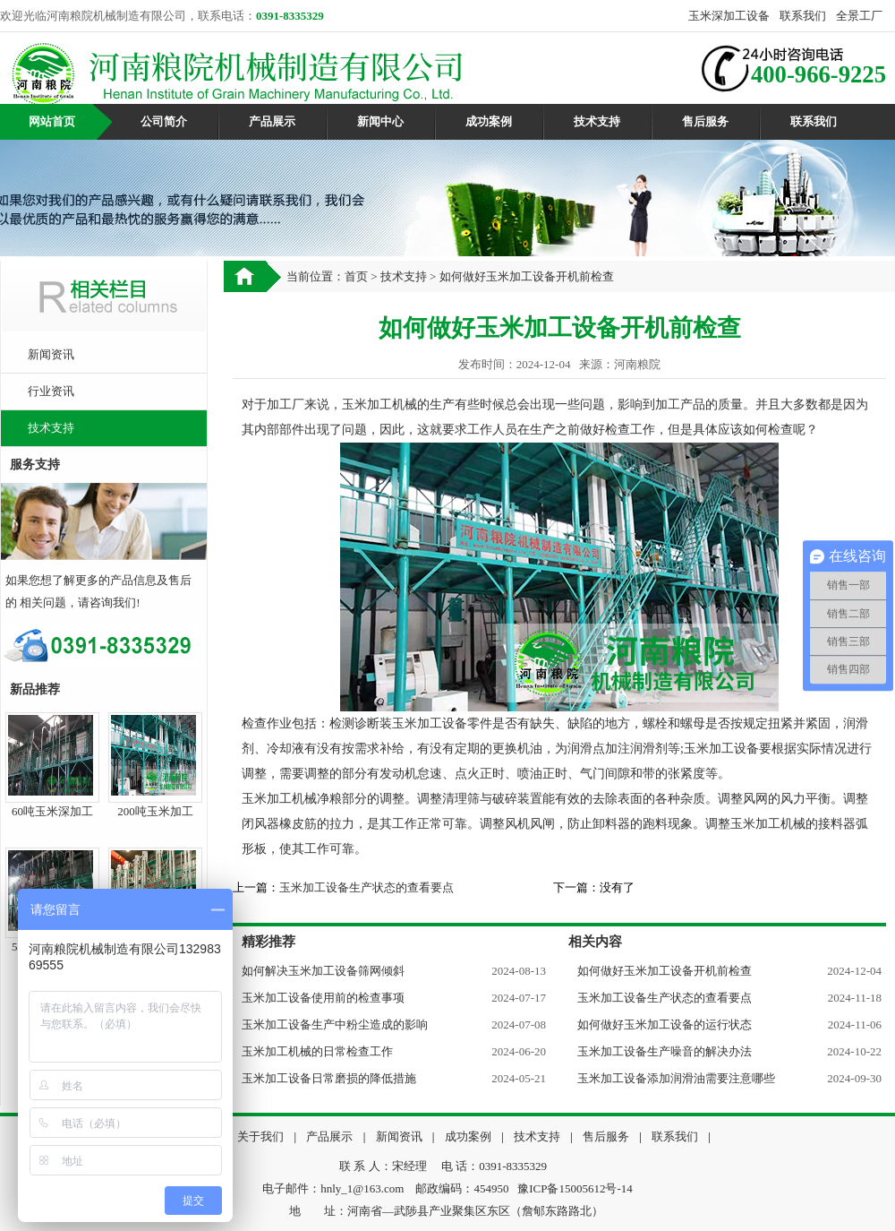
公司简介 (164, 121)
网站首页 (52, 121)
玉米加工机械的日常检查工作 (317, 1051)
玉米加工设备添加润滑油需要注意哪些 (676, 1078)
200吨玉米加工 (155, 811)
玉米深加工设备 (729, 15)
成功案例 (488, 121)
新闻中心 (380, 121)
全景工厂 (859, 15)
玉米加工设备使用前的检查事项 (323, 997)
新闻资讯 (51, 354)
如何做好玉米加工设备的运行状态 (664, 1024)
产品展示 (272, 121)
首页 (356, 276)
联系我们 (803, 15)
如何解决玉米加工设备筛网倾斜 (323, 970)
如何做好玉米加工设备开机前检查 (664, 970)
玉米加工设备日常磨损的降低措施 (329, 1078)
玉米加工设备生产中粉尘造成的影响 (335, 1024)
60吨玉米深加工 (52, 811)
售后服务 (705, 121)
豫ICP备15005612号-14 (575, 1188)
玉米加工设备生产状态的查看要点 (366, 887)
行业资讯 (51, 391)
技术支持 (597, 121)
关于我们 (260, 1136)
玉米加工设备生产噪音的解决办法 (664, 1051)
